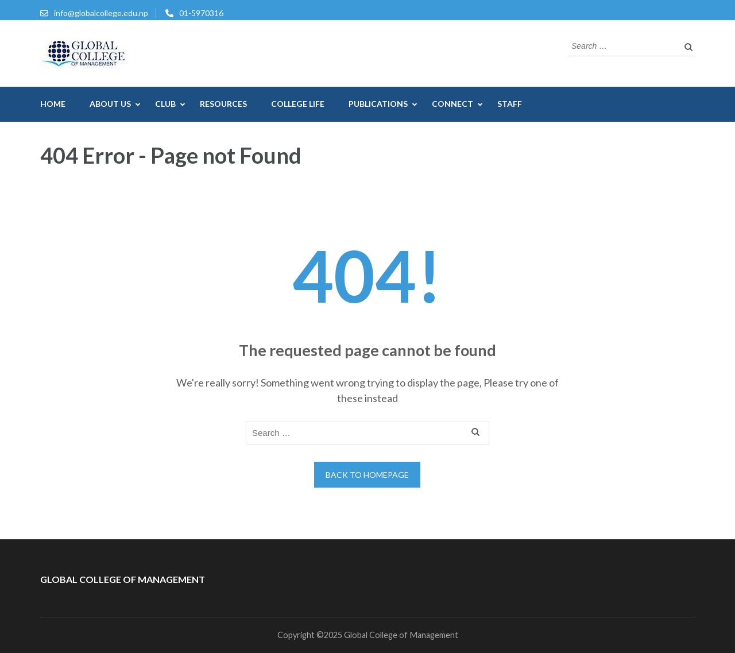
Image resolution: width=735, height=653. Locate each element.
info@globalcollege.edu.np (101, 13)
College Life (297, 104)
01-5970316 (201, 13)
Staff (509, 104)
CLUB (165, 104)
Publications (378, 104)
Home (52, 104)
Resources (223, 104)
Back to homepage (367, 475)
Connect (452, 104)
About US (110, 104)
